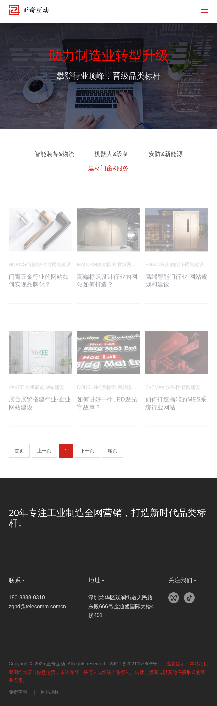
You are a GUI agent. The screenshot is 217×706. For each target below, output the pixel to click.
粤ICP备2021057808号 (133, 663)
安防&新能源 (166, 154)
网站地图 (50, 692)
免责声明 (18, 692)
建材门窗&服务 (108, 168)
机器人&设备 (111, 154)
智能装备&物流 (54, 154)
